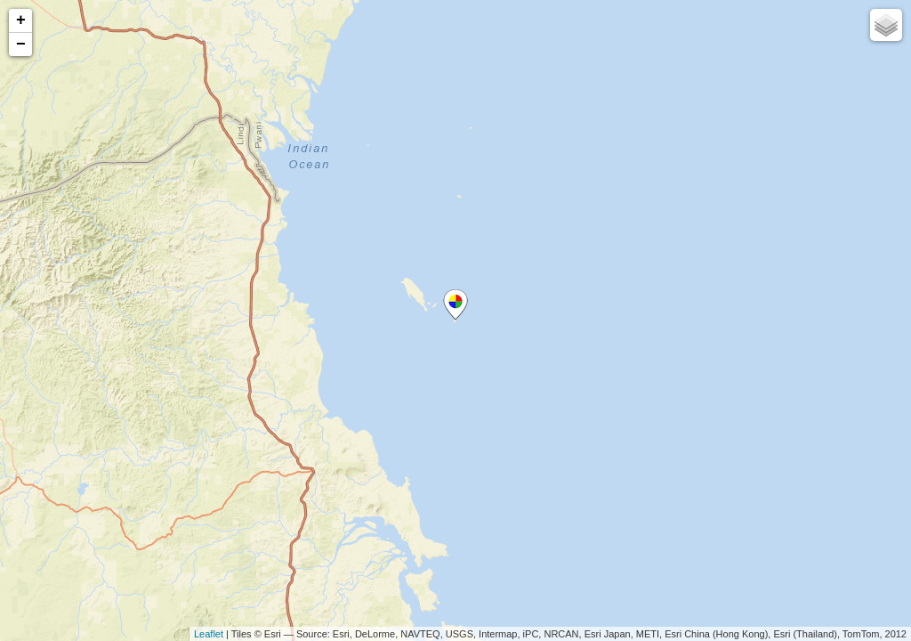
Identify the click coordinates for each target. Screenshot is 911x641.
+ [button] (21, 20)
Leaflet (208, 634)
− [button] (21, 44)
